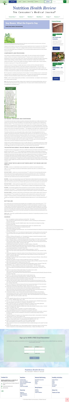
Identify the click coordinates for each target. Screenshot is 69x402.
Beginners (22, 392)
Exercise (22, 390)
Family (53, 382)
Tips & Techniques (23, 395)
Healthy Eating (8, 26)
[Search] (57, 1)
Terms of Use (30, 1)
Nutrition (13, 26)
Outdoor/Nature (55, 379)
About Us (54, 390)
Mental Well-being (40, 377)
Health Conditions (38, 392)
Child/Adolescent (23, 393)
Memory (36, 381)
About (24, 1)
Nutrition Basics (59, 34)
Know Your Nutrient (24, 381)
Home (20, 1)
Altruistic (53, 386)
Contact (36, 1)
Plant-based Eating (19, 26)
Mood (36, 382)
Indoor (53, 381)
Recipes (54, 35)
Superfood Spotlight (24, 386)
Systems (36, 389)
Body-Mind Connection (39, 379)
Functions (37, 391)
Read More (56, 48)
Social (36, 383)
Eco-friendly (54, 385)
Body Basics (38, 387)
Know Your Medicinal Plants (25, 382)
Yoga (21, 396)
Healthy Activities (57, 377)
